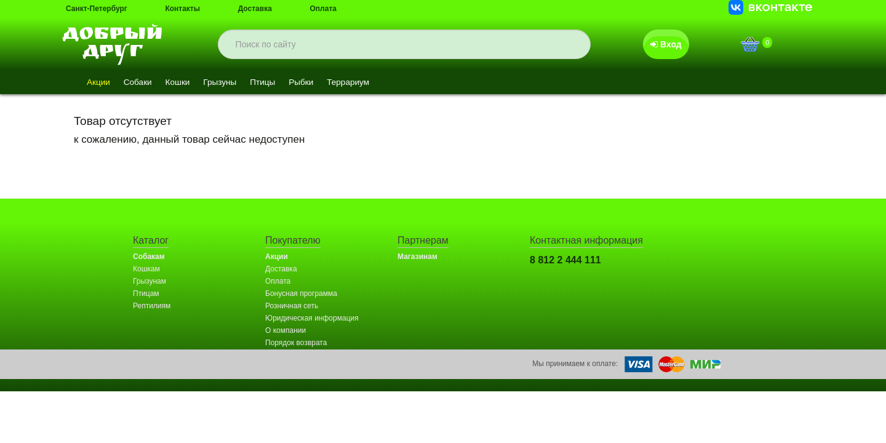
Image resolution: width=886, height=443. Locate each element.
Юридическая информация (312, 318)
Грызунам (149, 281)
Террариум (362, 82)
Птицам (146, 293)
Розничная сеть (291, 305)
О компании (285, 330)
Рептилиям (151, 305)
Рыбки (312, 82)
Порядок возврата (296, 342)
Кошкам (146, 269)
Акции (99, 82)
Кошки (182, 82)
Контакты (182, 8)
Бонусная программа (301, 293)
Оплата (323, 8)
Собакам (149, 256)
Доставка (255, 8)
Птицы (272, 82)
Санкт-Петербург (96, 8)
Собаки (140, 82)
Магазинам (417, 256)
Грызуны (227, 82)
